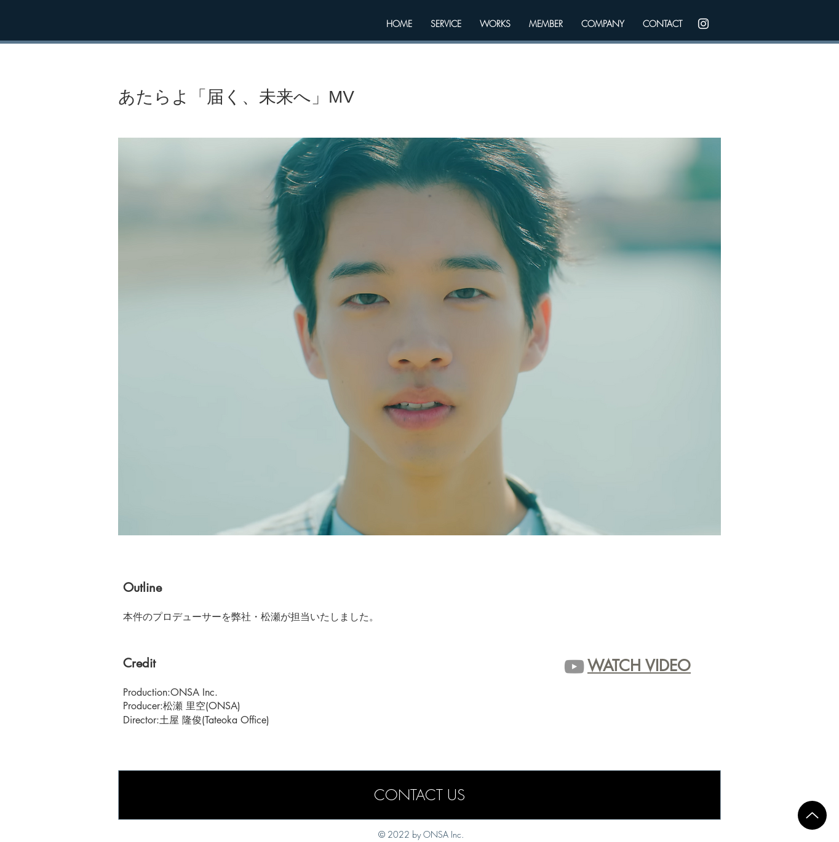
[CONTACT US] (419, 795)
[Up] (812, 815)
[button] (419, 336)
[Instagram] (703, 24)
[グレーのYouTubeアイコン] (574, 667)
